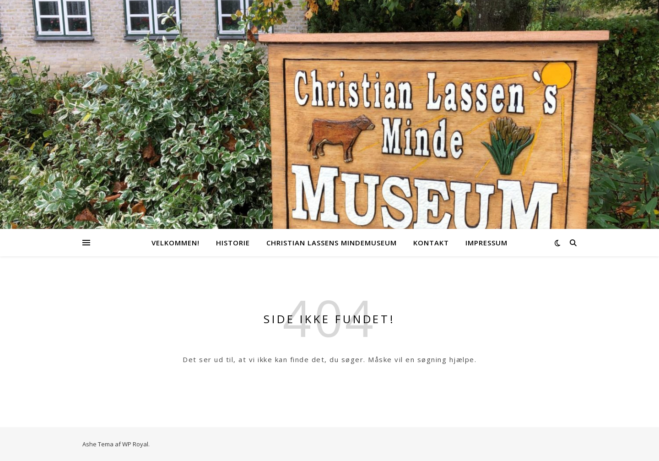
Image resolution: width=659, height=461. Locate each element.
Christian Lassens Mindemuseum (331, 242)
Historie (233, 242)
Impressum (486, 242)
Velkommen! (175, 242)
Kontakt (431, 242)
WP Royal (135, 444)
